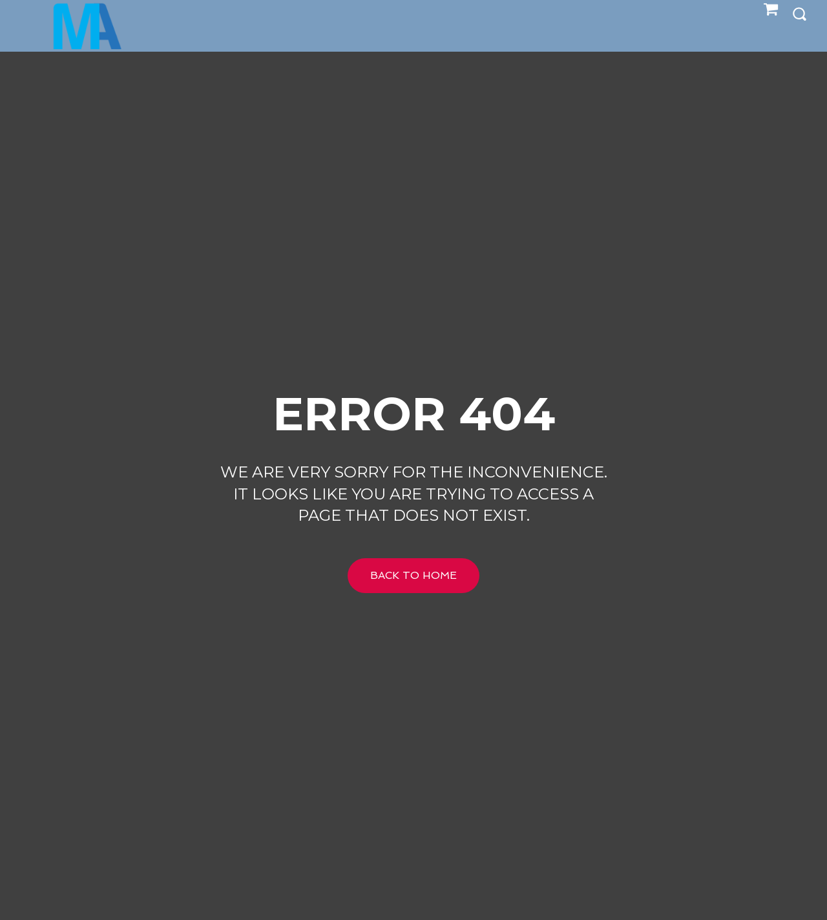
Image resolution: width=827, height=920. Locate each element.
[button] (799, 13)
